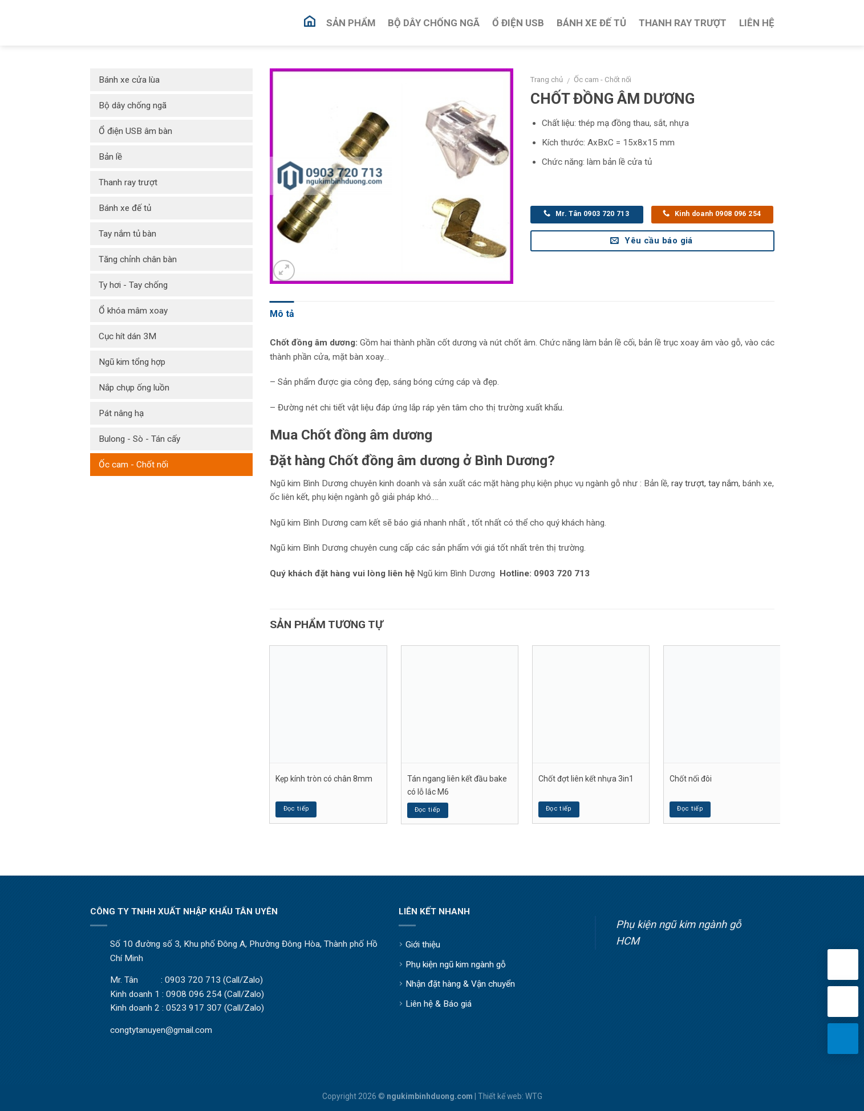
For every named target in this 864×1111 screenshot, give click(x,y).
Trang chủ (546, 79)
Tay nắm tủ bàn (127, 234)
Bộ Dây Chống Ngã (434, 23)
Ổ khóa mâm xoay (133, 311)
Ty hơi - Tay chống (133, 285)
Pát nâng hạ (121, 413)
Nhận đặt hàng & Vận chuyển (460, 984)
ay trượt (689, 483)
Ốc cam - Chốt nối (602, 79)
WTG (533, 1096)
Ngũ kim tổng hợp (132, 362)
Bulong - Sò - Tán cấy (139, 439)
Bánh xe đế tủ (125, 208)
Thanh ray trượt (128, 182)
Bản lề (110, 157)
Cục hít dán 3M (127, 336)
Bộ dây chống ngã (133, 105)
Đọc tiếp (296, 808)
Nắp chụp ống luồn (134, 387)
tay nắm (723, 483)
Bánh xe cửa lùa (129, 80)
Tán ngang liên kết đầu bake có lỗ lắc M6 (457, 785)
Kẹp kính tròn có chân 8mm (323, 778)
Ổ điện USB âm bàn (135, 131)
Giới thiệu (422, 944)
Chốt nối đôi (691, 778)
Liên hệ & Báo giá (438, 1004)
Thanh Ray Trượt (683, 23)
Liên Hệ (756, 23)
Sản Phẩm (350, 23)
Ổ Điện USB (518, 23)
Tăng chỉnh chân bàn (138, 259)
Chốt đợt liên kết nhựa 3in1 (586, 778)
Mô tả (282, 313)
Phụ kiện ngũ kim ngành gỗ (455, 964)
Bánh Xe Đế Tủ (591, 23)
